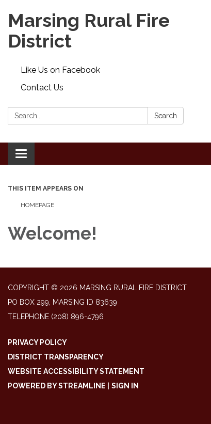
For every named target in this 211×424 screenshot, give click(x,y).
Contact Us (42, 87)
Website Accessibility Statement (76, 371)
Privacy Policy (37, 342)
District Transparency (56, 357)
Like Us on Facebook (60, 70)
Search (165, 116)
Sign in (125, 386)
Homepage (37, 205)
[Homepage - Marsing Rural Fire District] (105, 30)
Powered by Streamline (57, 386)
